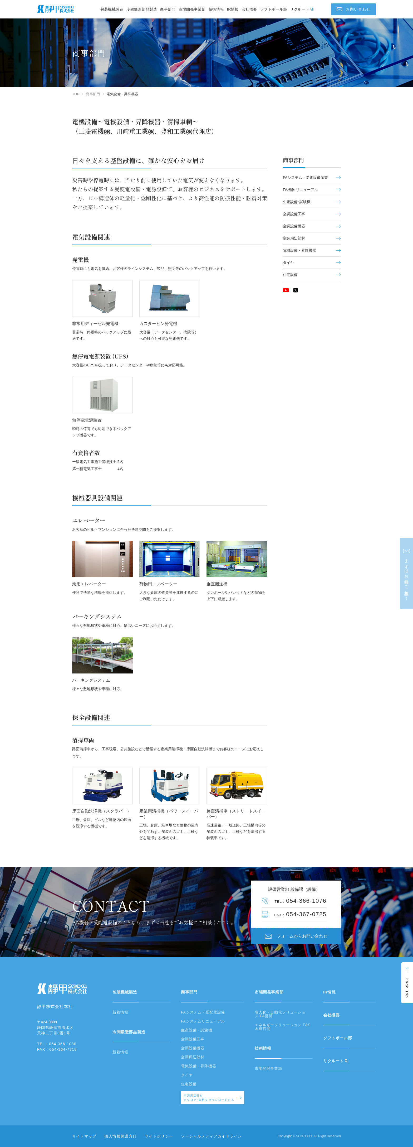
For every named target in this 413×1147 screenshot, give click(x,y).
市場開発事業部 (192, 9)
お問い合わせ (358, 9)
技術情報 (216, 9)
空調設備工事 (312, 214)
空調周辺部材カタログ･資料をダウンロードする (213, 1098)
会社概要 (249, 9)
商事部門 (167, 9)
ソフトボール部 (273, 9)
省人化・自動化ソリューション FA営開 (280, 1014)
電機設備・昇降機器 (312, 250)
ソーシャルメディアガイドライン (211, 1136)
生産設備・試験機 (196, 1030)
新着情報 (120, 1012)
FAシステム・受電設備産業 (312, 177)
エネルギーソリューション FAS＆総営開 (283, 1027)
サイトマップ (84, 1136)
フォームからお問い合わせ (302, 936)
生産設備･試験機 (312, 202)
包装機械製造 (111, 9)
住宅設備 (312, 275)
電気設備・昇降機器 (198, 1066)
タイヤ (312, 262)
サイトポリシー (159, 1136)
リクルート (299, 9)
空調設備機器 (312, 226)
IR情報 (233, 9)
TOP (75, 94)
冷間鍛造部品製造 (141, 9)
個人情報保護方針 (120, 1136)
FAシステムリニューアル (203, 1021)
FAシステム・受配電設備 (203, 1012)
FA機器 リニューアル (312, 190)
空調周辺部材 (312, 238)
